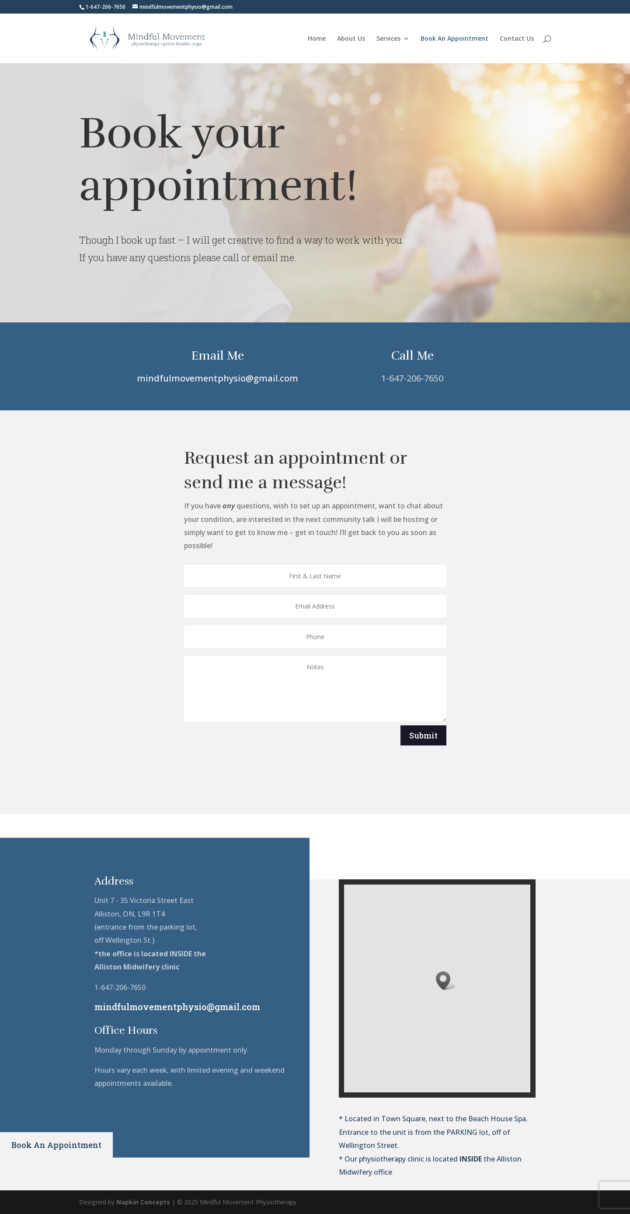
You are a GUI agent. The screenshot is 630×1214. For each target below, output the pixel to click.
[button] (446, 980)
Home (317, 38)
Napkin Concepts (143, 1202)
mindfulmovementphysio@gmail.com (217, 378)
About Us (351, 38)
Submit (423, 735)
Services (388, 38)
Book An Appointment (454, 38)
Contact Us (517, 38)
